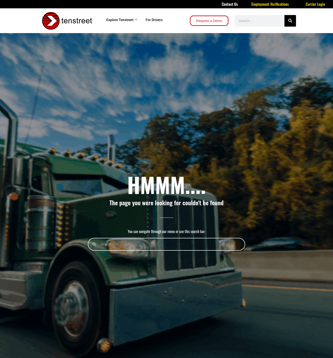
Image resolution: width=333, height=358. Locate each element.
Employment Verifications (270, 4)
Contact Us (230, 4)
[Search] (290, 21)
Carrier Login (315, 4)
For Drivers (154, 20)
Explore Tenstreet (121, 20)
